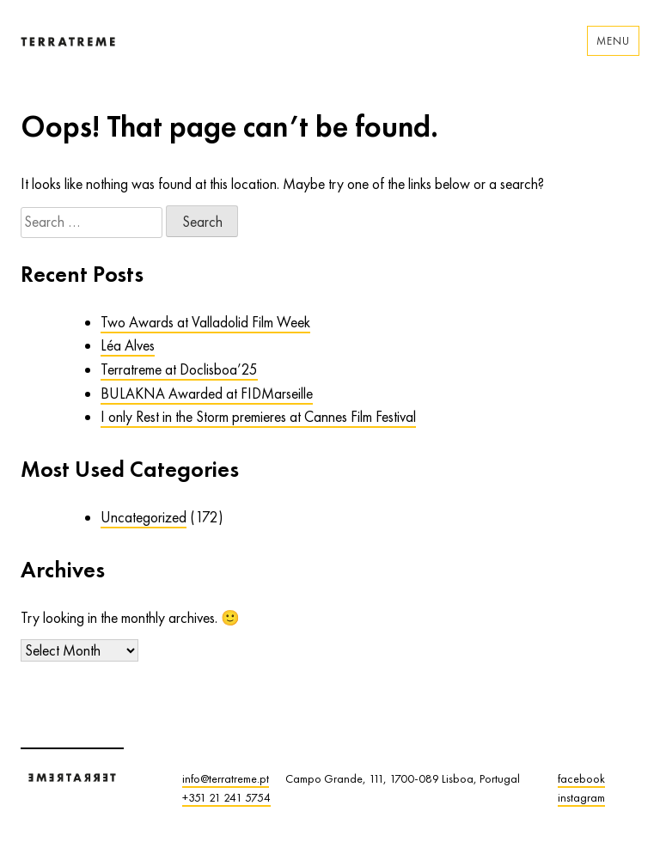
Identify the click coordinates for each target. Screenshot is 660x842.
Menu (613, 41)
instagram (581, 797)
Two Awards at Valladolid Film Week (205, 322)
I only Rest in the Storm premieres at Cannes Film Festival (258, 416)
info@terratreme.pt (225, 778)
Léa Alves (128, 345)
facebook (581, 778)
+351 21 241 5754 (226, 797)
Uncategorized (143, 517)
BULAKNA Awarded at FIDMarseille (207, 393)
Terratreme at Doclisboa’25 (179, 369)
